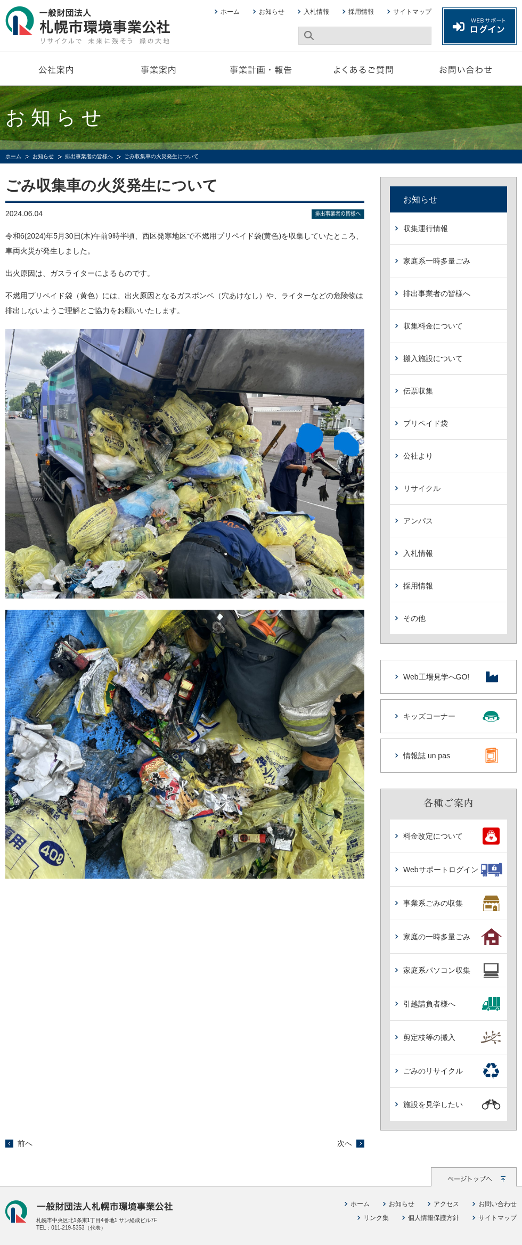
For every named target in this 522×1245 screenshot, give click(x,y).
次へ (344, 1143)
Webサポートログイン (452, 870)
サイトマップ (412, 11)
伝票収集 (418, 391)
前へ (25, 1143)
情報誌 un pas (452, 756)
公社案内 (56, 68)
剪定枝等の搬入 (452, 1037)
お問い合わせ (465, 68)
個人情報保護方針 (433, 1218)
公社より (418, 456)
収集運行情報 (425, 228)
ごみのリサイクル (452, 1071)
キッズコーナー (452, 716)
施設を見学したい (452, 1104)
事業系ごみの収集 (452, 903)
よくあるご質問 (363, 68)
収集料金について (433, 326)
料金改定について (452, 836)
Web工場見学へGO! (452, 677)
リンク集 (376, 1218)
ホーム (230, 11)
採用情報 (361, 11)
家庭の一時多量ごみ (452, 937)
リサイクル (422, 488)
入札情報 (316, 11)
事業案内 (159, 68)
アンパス (418, 521)
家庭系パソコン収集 (452, 970)
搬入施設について (433, 358)
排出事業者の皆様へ (89, 156)
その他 (414, 618)
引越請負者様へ (452, 1004)
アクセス (446, 1204)
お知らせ (271, 11)
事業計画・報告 (261, 68)
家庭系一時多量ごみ (436, 261)
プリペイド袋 (425, 423)
